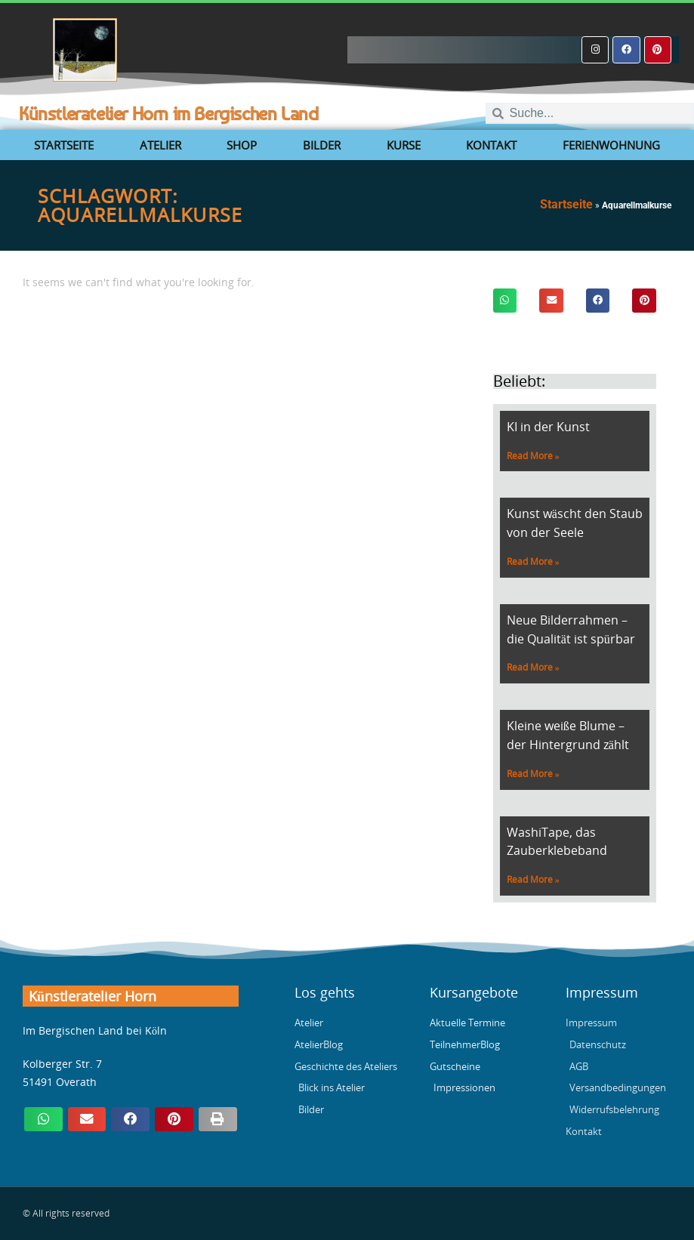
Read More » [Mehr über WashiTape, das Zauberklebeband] (533, 879)
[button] (505, 300)
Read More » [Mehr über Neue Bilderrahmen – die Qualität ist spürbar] (533, 667)
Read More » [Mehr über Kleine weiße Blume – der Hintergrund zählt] (533, 773)
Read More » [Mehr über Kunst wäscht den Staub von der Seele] (533, 561)
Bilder (322, 145)
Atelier (160, 145)
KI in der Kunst (548, 426)
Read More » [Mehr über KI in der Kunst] (533, 455)
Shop (242, 145)
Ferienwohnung (611, 145)
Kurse (404, 145)
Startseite (64, 145)
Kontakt (491, 145)
